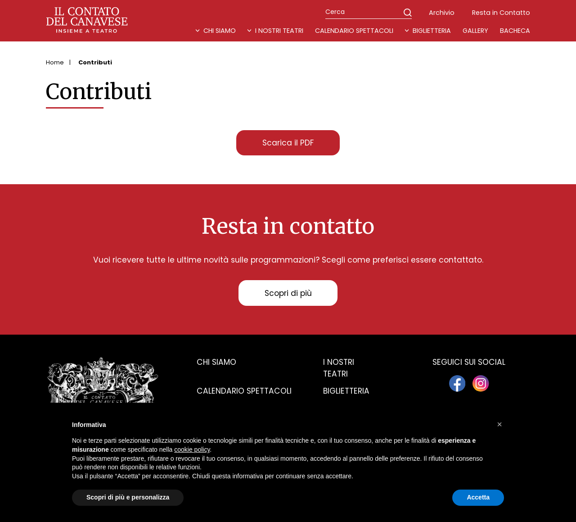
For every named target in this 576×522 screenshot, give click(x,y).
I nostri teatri (279, 30)
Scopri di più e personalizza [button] (127, 497)
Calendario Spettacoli (354, 30)
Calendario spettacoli (244, 391)
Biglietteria (432, 30)
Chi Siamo (219, 30)
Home (55, 62)
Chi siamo (216, 362)
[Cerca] (368, 11)
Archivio (441, 12)
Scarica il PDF (288, 142)
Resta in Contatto (501, 12)
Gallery (475, 30)
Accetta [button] (478, 497)
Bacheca (515, 30)
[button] (499, 424)
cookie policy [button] (192, 449)
